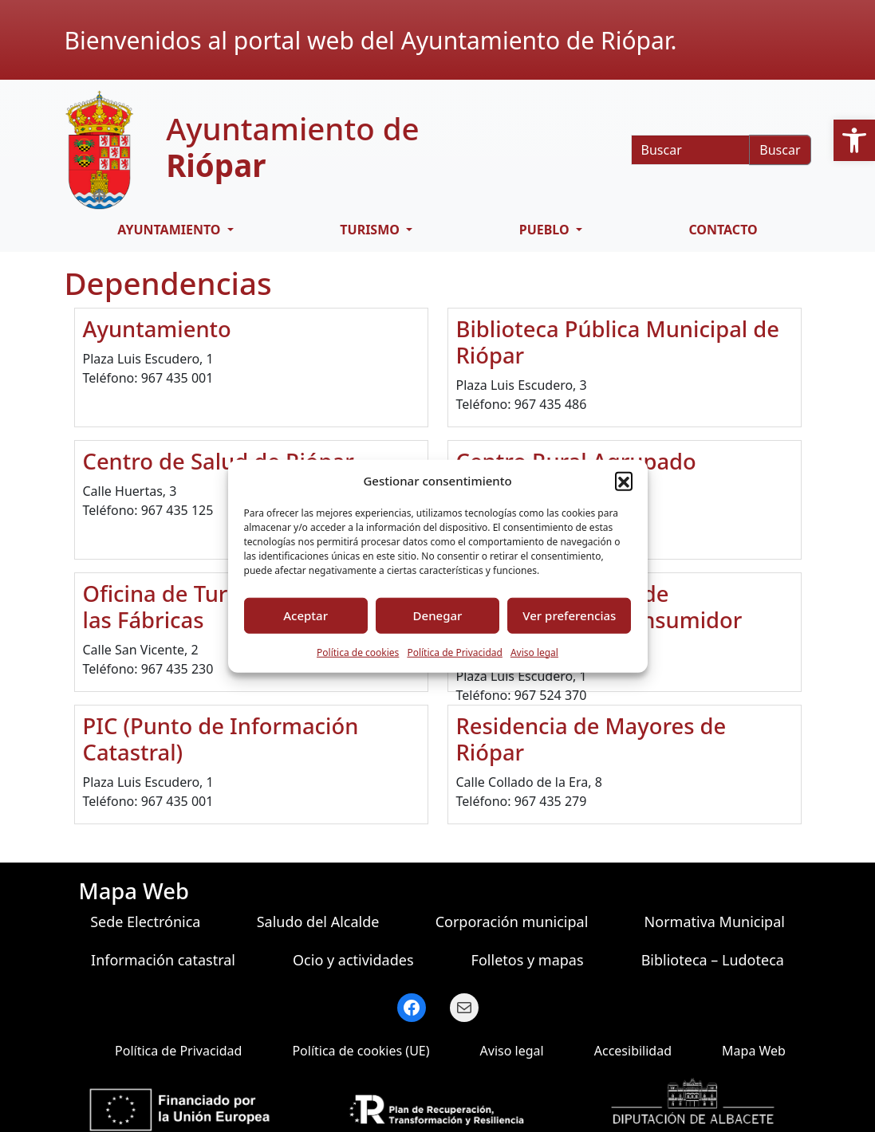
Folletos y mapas (527, 959)
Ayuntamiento (170, 229)
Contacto (722, 229)
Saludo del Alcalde (318, 921)
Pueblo (546, 229)
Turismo (371, 229)
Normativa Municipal (714, 921)
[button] (854, 140)
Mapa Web (754, 1050)
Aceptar (305, 615)
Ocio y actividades (353, 959)
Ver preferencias (569, 615)
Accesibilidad (633, 1050)
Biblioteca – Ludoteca (712, 959)
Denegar (438, 615)
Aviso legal (534, 651)
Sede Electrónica (145, 921)
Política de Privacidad (455, 651)
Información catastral (163, 959)
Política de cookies (358, 651)
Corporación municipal (512, 921)
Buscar (779, 150)
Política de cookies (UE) (360, 1050)
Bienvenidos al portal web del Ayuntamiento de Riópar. (371, 40)
